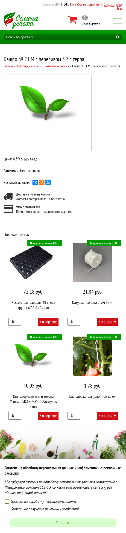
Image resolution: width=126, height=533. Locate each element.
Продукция (23, 66)
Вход (119, 8)
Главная (8, 66)
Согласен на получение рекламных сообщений (44, 509)
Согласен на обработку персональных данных (43, 501)
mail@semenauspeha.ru (86, 4)
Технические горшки (56, 66)
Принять (63, 523)
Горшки (36, 66)
